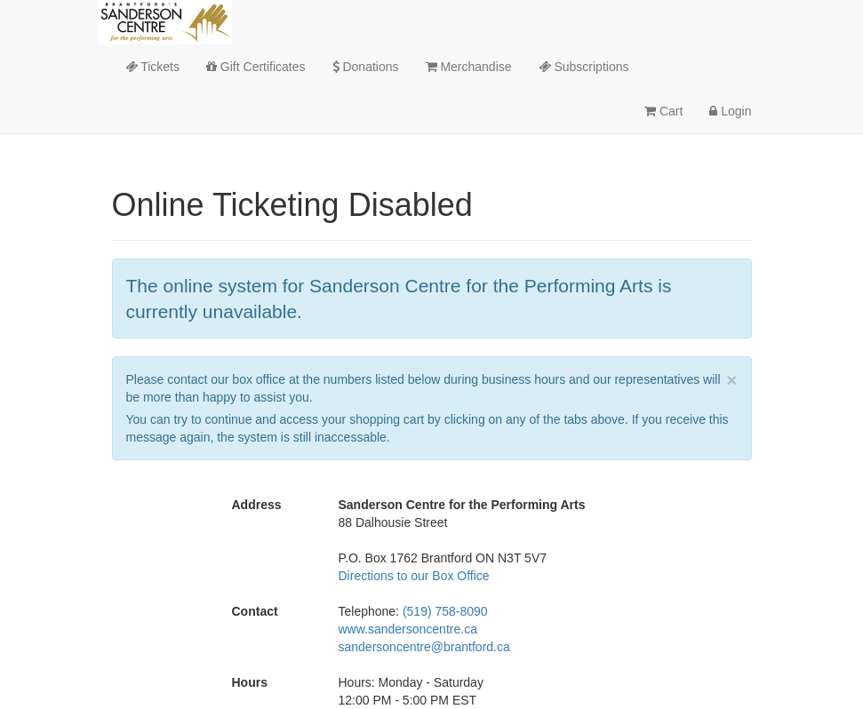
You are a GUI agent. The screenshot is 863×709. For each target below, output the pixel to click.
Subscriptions (584, 67)
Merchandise (469, 67)
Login (730, 111)
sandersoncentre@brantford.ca (424, 647)
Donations (365, 67)
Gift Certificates (256, 67)
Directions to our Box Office (414, 576)
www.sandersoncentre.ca (408, 629)
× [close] (731, 379)
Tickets (152, 67)
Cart (663, 111)
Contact (255, 611)
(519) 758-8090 (445, 611)
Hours (250, 682)
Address (257, 505)
